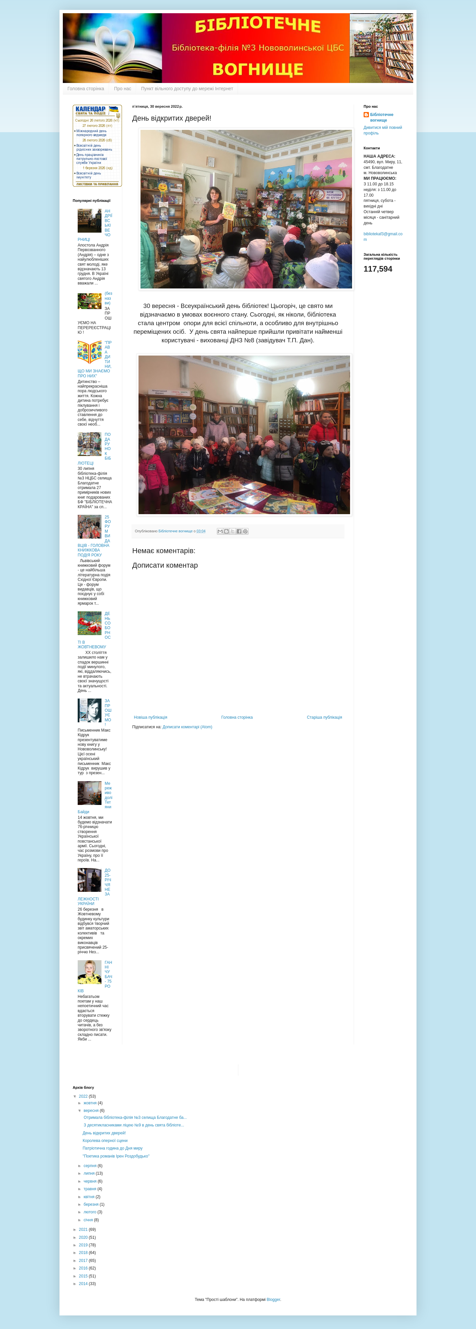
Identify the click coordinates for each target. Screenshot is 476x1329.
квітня (90, 1197)
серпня (91, 1165)
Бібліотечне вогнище (381, 117)
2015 (84, 1276)
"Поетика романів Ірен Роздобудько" (116, 1156)
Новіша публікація (150, 717)
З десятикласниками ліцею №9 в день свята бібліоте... (133, 1125)
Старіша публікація (324, 717)
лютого (91, 1212)
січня (89, 1220)
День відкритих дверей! (104, 1133)
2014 (84, 1283)
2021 (84, 1229)
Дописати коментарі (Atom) (187, 727)
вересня (92, 1110)
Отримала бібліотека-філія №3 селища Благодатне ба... (135, 1117)
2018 (84, 1252)
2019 (84, 1245)
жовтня (91, 1103)
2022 (84, 1096)
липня (90, 1173)
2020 (84, 1237)
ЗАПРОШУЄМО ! (108, 713)
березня (91, 1204)
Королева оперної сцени (105, 1140)
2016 (84, 1268)
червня (91, 1181)
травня (91, 1189)
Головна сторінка (85, 88)
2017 (84, 1260)
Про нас (122, 88)
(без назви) (108, 298)
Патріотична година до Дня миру (112, 1148)
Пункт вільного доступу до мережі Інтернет (187, 88)
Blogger (273, 1299)
